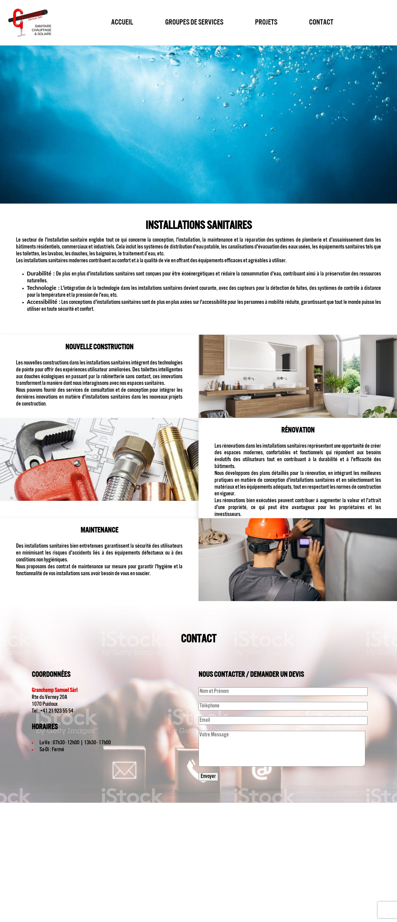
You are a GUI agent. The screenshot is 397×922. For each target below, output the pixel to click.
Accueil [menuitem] (122, 22)
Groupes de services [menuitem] (194, 22)
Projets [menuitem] (266, 22)
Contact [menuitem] (321, 22)
